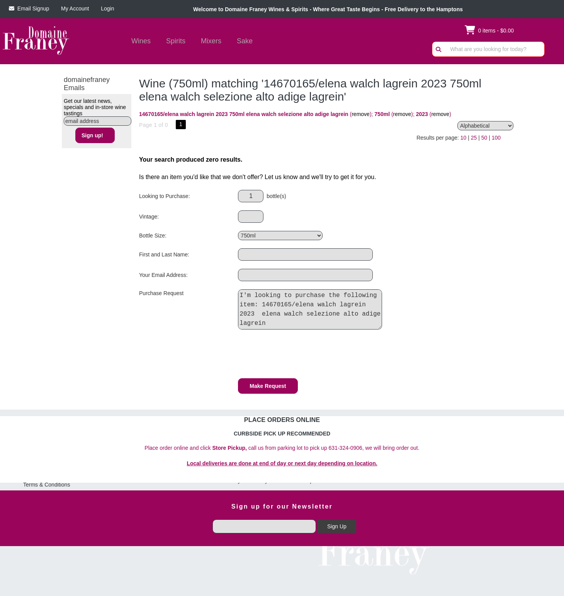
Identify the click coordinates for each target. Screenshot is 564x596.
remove (361, 114)
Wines (138, 41)
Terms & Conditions (46, 485)
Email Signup (29, 8)
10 (463, 138)
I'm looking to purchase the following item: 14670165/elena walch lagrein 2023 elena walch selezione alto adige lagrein (312, 309)
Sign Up (337, 526)
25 (474, 138)
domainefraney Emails (87, 84)
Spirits (173, 41)
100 (496, 138)
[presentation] (296, 355)
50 (484, 138)
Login (106, 8)
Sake (245, 41)
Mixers (211, 41)
